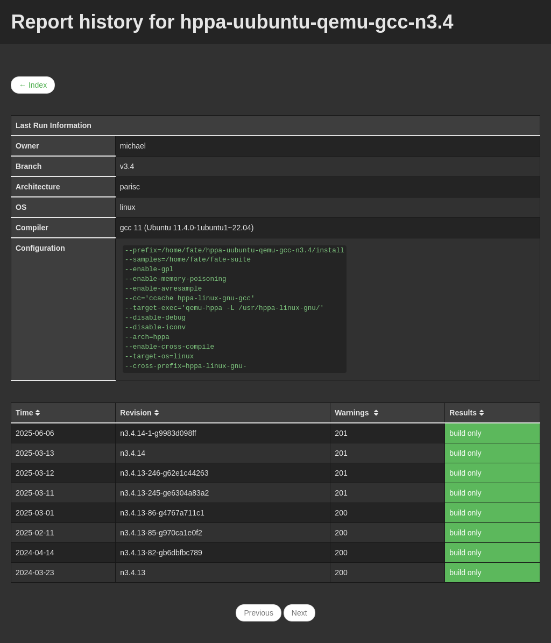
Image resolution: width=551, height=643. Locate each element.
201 (341, 433)
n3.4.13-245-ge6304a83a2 (164, 493)
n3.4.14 (132, 453)
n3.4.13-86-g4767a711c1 (162, 512)
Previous (258, 613)
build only (465, 433)
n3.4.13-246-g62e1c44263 (164, 473)
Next (299, 613)
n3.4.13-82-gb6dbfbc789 (161, 552)
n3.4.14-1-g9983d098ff (158, 433)
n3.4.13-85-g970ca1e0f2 (161, 532)
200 (341, 512)
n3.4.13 (132, 572)
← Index (33, 85)
